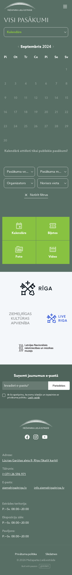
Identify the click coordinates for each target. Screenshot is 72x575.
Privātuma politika (26, 554)
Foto (19, 252)
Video (53, 252)
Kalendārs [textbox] (14, 32)
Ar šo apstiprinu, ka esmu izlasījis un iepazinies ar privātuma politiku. (33, 396)
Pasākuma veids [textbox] (18, 171)
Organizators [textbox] (16, 183)
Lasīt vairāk (34, 397)
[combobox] (19, 171)
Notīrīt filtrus (39, 195)
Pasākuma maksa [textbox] (51, 171)
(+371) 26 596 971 (14, 474)
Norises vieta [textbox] (49, 183)
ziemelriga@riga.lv (14, 487)
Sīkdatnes (51, 554)
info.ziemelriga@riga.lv (49, 487)
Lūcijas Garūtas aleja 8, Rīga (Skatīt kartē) (30, 460)
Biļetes (53, 228)
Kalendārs (19, 228)
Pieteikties (59, 385)
